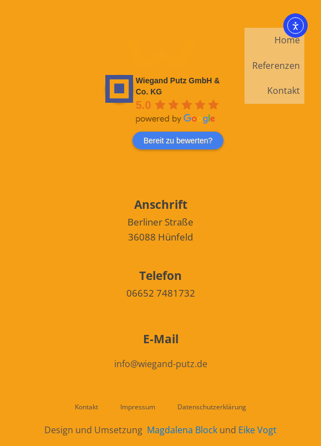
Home (287, 40)
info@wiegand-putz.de (160, 364)
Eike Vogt (257, 430)
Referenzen (276, 65)
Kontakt (283, 90)
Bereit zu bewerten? (178, 140)
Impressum (137, 407)
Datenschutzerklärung (211, 407)
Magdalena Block (182, 430)
